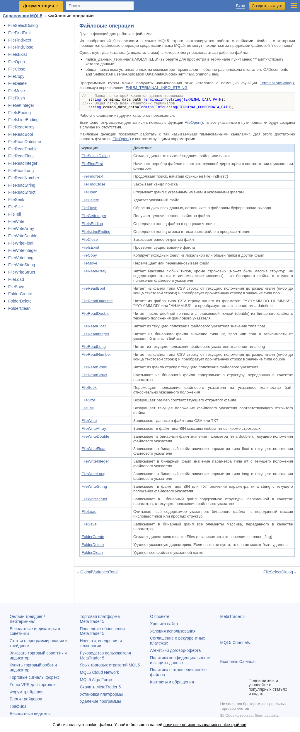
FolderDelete (20, 301)
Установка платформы (101, 694)
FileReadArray (21, 127)
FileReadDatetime (24, 141)
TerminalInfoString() (277, 83)
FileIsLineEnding (23, 119)
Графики (18, 706)
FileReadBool (20, 134)
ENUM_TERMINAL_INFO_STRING (157, 87)
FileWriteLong (20, 257)
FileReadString (21, 185)
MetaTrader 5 (232, 616)
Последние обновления (102, 631)
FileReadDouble (23, 149)
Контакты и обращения (172, 682)
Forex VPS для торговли (33, 684)
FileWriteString (21, 264)
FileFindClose (20, 47)
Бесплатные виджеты (30, 713)
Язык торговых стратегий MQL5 (110, 665)
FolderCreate (20, 293)
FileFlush (16, 98)
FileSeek (16, 199)
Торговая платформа (100, 619)
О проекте (159, 616)
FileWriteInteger (22, 250)
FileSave (16, 286)
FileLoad (16, 279)
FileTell (14, 214)
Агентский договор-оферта (175, 650)
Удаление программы (100, 701)
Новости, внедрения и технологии (101, 643)
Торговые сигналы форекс (35, 677)
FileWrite (16, 221)
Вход (240, 6)
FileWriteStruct (21, 272)
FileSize (15, 207)
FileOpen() (194, 122)
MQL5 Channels (235, 642)
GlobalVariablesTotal (98, 572)
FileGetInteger (21, 105)
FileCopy (16, 76)
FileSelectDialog (23, 25)
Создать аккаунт (267, 6)
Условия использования (172, 631)
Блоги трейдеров (26, 699)
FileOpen (16, 61)
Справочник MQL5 (22, 15)
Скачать (100, 687)
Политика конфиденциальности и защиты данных (180, 660)
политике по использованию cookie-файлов (204, 724)
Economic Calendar (238, 661)
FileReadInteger (23, 163)
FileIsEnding (19, 112)
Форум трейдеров (26, 692)
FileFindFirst (19, 32)
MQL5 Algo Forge (96, 679)
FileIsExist (17, 54)
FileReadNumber (23, 178)
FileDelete (17, 83)
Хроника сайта (164, 623)
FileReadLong (21, 170)
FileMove (16, 90)
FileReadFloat (21, 156)
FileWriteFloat (20, 243)
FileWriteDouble (22, 235)
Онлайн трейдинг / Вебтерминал (27, 619)
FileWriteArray (21, 228)
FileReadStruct (21, 192)
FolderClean (19, 308)
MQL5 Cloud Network (99, 672)
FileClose (16, 69)
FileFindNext (19, 40)
